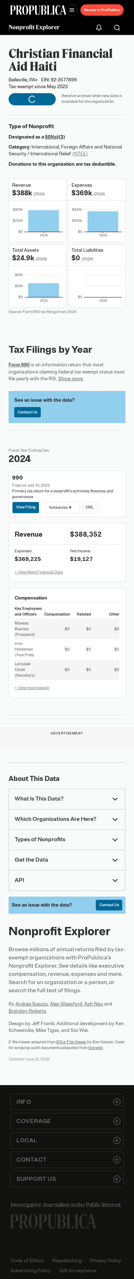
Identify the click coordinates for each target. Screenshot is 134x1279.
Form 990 (19, 365)
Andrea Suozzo (31, 1004)
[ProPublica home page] (53, 1221)
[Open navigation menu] (72, 10)
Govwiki (95, 1047)
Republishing (66, 1261)
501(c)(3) (55, 137)
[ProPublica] (38, 10)
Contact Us (27, 412)
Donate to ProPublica (102, 9)
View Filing (26, 507)
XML (89, 507)
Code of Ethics (27, 1261)
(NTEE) (80, 154)
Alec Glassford (66, 1004)
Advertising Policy (30, 1271)
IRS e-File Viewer (71, 1041)
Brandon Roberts (27, 1011)
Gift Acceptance (77, 1271)
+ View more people (32, 687)
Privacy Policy (105, 1261)
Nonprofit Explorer (34, 27)
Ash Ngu (93, 1004)
